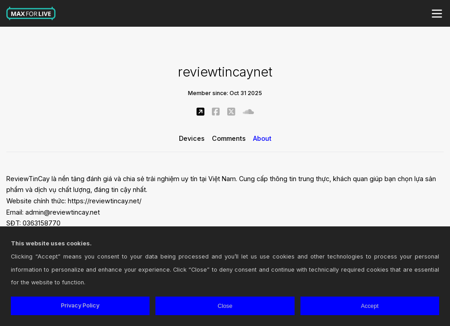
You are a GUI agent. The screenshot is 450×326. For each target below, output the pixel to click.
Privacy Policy (80, 305)
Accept (370, 305)
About (262, 138)
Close (225, 305)
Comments (229, 138)
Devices (192, 138)
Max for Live (31, 13)
